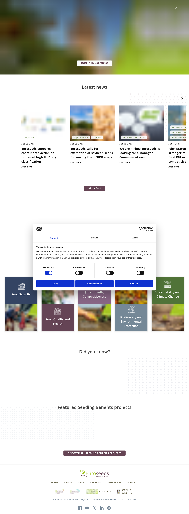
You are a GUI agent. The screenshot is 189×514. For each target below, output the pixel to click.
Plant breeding (179, 137)
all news (94, 188)
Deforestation (81, 137)
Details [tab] (94, 238)
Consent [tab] (54, 238)
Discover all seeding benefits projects (94, 453)
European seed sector (134, 137)
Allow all (133, 283)
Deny (55, 283)
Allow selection (94, 283)
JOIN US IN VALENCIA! (94, 63)
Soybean (29, 137)
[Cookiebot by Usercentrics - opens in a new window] (141, 229)
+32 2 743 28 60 (129, 499)
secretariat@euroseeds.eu (104, 499)
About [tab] (135, 238)
